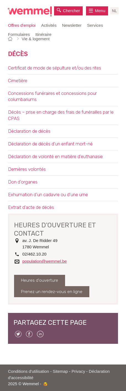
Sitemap (60, 371)
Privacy (78, 371)
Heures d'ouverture (39, 280)
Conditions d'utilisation (28, 371)
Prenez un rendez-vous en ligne (51, 291)
